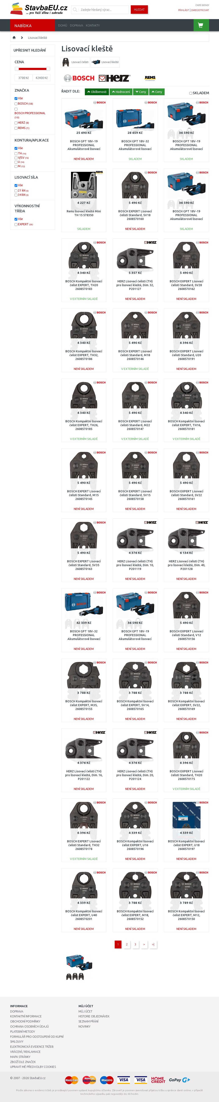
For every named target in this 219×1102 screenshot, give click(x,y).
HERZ (23, 122)
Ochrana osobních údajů (29, 1026)
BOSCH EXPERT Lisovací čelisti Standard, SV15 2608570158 (135, 495)
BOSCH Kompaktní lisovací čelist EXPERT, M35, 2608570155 (83, 705)
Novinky (84, 1026)
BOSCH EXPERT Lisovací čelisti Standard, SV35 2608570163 (84, 565)
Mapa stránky (20, 1057)
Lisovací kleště (37, 37)
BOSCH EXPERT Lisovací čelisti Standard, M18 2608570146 (135, 355)
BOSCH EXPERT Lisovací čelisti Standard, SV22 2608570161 (186, 495)
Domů (62, 25)
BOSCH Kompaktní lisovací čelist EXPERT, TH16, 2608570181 (186, 425)
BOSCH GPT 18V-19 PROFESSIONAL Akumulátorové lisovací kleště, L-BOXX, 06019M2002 (186, 219)
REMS (23, 128)
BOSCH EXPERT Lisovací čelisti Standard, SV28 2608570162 (186, 285)
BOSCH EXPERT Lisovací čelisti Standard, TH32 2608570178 (84, 845)
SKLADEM (201, 93)
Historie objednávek (94, 1016)
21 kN (23, 190)
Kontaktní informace (26, 1016)
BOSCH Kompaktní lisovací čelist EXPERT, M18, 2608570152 (135, 915)
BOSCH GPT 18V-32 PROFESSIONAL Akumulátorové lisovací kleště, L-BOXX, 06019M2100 (135, 149)
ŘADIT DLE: (70, 91)
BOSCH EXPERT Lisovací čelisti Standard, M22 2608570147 (135, 425)
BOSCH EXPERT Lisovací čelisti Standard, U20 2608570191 (186, 355)
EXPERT (25, 224)
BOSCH (25, 103)
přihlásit (183, 10)
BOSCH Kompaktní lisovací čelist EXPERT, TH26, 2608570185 (83, 425)
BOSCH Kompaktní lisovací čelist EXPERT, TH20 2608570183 (83, 285)
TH (22, 153)
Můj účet (85, 1011)
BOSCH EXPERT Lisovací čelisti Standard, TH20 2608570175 (186, 775)
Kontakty (93, 25)
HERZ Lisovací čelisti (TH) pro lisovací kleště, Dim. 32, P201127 (135, 285)
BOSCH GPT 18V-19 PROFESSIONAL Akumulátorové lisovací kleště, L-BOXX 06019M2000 (83, 149)
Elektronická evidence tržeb (32, 1046)
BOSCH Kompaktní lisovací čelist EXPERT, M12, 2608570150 (186, 915)
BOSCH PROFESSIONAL (30, 115)
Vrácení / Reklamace (25, 1051)
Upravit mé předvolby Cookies (33, 1066)
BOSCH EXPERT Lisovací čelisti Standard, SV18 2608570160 (135, 215)
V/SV (23, 157)
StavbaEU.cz (37, 1078)
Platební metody (22, 1031)
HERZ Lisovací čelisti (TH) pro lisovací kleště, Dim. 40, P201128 (186, 565)
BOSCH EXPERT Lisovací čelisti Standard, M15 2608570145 (84, 495)
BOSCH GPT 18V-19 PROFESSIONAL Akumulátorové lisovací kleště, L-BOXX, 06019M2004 (186, 149)
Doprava (76, 25)
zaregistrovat (200, 10)
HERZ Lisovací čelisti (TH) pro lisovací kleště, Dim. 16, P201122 (84, 775)
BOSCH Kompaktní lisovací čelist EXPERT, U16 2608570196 (135, 845)
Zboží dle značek (23, 1062)
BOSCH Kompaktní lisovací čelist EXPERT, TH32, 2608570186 (83, 355)
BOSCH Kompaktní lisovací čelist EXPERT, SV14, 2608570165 (135, 705)
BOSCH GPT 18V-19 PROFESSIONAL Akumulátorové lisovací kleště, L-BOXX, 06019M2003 (135, 639)
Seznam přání (88, 1021)
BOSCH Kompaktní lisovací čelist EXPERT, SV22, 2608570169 (186, 705)
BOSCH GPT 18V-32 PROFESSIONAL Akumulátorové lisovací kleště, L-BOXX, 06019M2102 (83, 639)
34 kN (23, 194)
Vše (20, 98)
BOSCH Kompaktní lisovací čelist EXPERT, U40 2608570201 (83, 915)
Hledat (139, 9)
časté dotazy (202, 5)
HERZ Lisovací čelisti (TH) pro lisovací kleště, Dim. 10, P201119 (135, 565)
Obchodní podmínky (25, 1021)
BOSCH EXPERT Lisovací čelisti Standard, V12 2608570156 (186, 635)
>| (153, 944)
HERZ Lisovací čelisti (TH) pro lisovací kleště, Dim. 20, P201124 (135, 775)
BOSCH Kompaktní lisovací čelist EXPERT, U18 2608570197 (186, 845)
